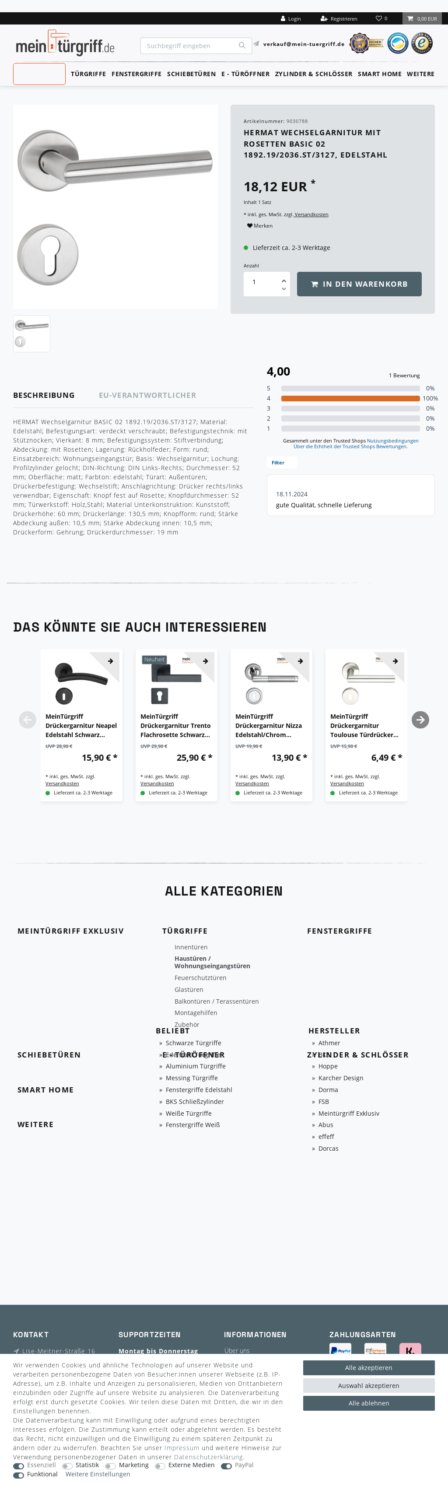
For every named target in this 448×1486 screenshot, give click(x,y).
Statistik (87, 1465)
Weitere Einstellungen (98, 1474)
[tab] (56, 395)
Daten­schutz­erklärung (208, 1457)
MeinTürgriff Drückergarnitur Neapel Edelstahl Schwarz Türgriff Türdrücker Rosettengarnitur (81, 725)
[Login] (291, 18)
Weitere (421, 74)
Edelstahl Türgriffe (193, 1055)
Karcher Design (341, 1078)
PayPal (244, 1465)
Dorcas (328, 1148)
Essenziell (41, 1465)
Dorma (328, 1090)
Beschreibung (44, 395)
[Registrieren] (339, 18)
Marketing (134, 1465)
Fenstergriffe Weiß (193, 1125)
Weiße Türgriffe (189, 1113)
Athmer (329, 1043)
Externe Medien (191, 1465)
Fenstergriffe (137, 74)
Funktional (42, 1474)
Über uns (237, 1350)
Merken (260, 225)
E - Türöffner (245, 74)
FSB (323, 1102)
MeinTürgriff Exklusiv (38, 73)
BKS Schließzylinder (195, 1102)
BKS (324, 1055)
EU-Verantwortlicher (147, 395)
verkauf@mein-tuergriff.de (304, 43)
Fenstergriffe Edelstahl (199, 1090)
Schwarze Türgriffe (193, 1043)
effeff (326, 1137)
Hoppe (328, 1066)
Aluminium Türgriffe (196, 1066)
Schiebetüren (191, 74)
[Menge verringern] (284, 290)
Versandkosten (311, 214)
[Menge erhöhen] (284, 278)
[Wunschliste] (382, 18)
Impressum (182, 1448)
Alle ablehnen (369, 1403)
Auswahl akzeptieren (368, 1385)
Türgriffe (88, 74)
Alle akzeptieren (368, 1367)
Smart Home (380, 74)
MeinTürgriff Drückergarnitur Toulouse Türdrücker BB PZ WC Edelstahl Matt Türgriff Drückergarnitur (361, 725)
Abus (325, 1125)
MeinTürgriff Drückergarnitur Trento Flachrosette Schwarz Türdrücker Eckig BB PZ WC (175, 725)
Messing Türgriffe (192, 1078)
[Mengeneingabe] (254, 282)
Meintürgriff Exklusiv (348, 1113)
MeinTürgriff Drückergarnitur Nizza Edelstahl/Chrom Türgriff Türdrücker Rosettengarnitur (268, 725)
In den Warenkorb (359, 284)
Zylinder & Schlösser (314, 74)
